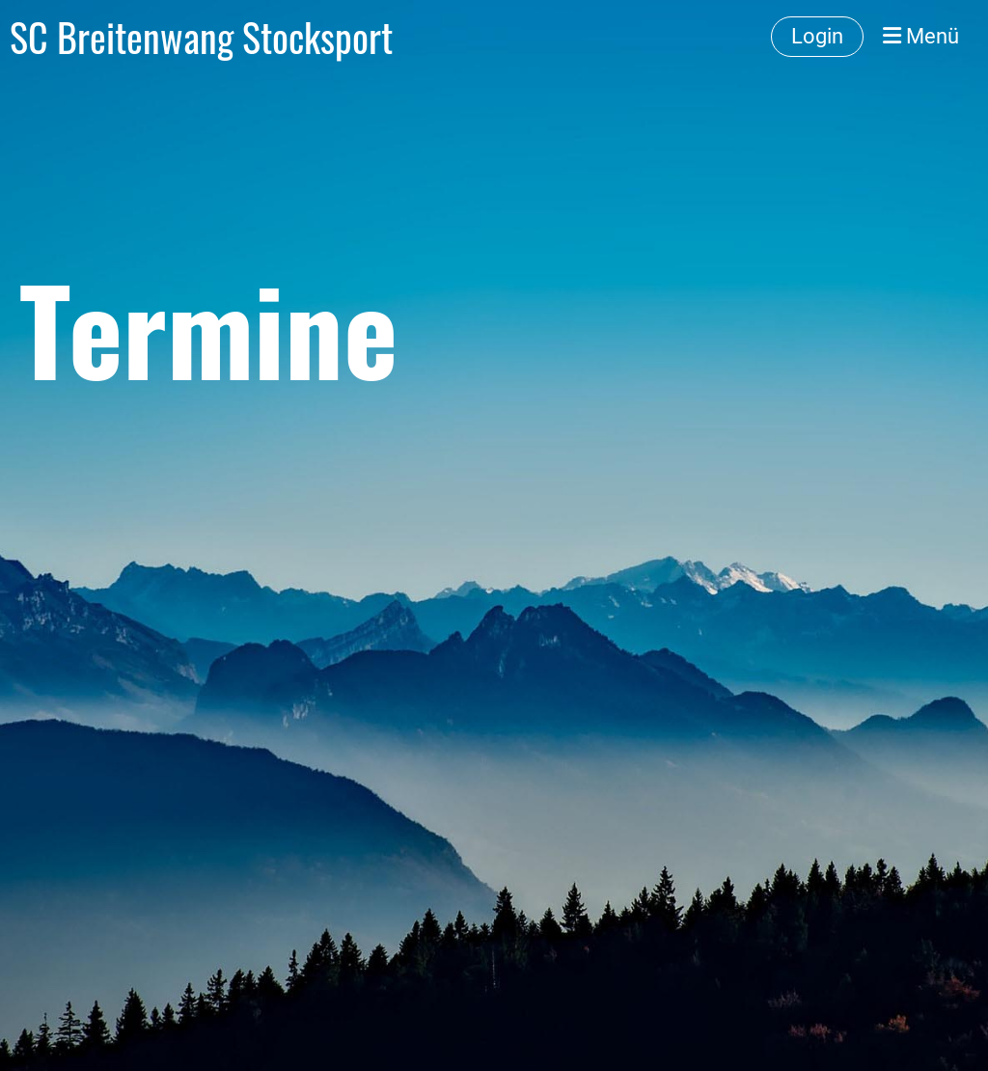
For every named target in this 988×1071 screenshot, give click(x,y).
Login (817, 36)
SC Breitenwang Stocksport (201, 37)
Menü (921, 36)
